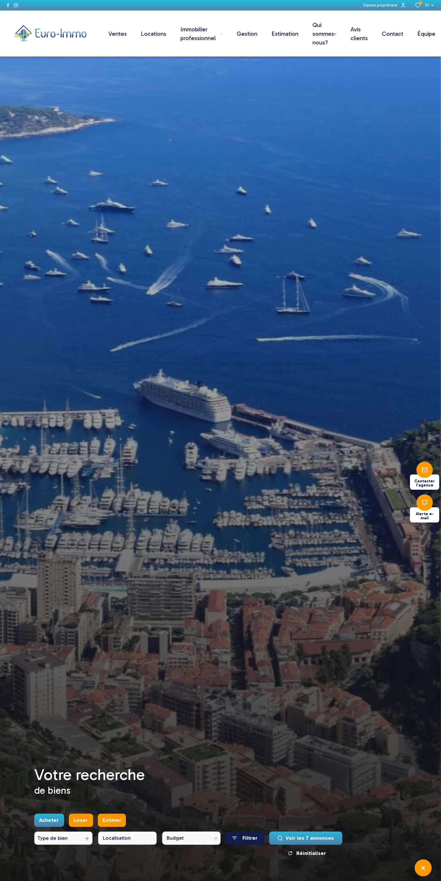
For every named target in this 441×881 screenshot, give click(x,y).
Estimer (111, 823)
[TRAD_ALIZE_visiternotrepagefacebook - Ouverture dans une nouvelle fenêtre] (8, 5)
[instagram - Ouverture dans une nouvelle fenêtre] (16, 5)
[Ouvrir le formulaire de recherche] (244, 841)
